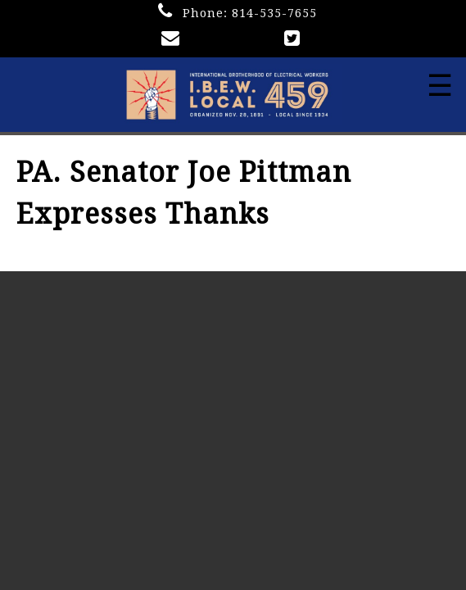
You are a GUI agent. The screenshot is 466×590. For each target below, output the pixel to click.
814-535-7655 (274, 13)
